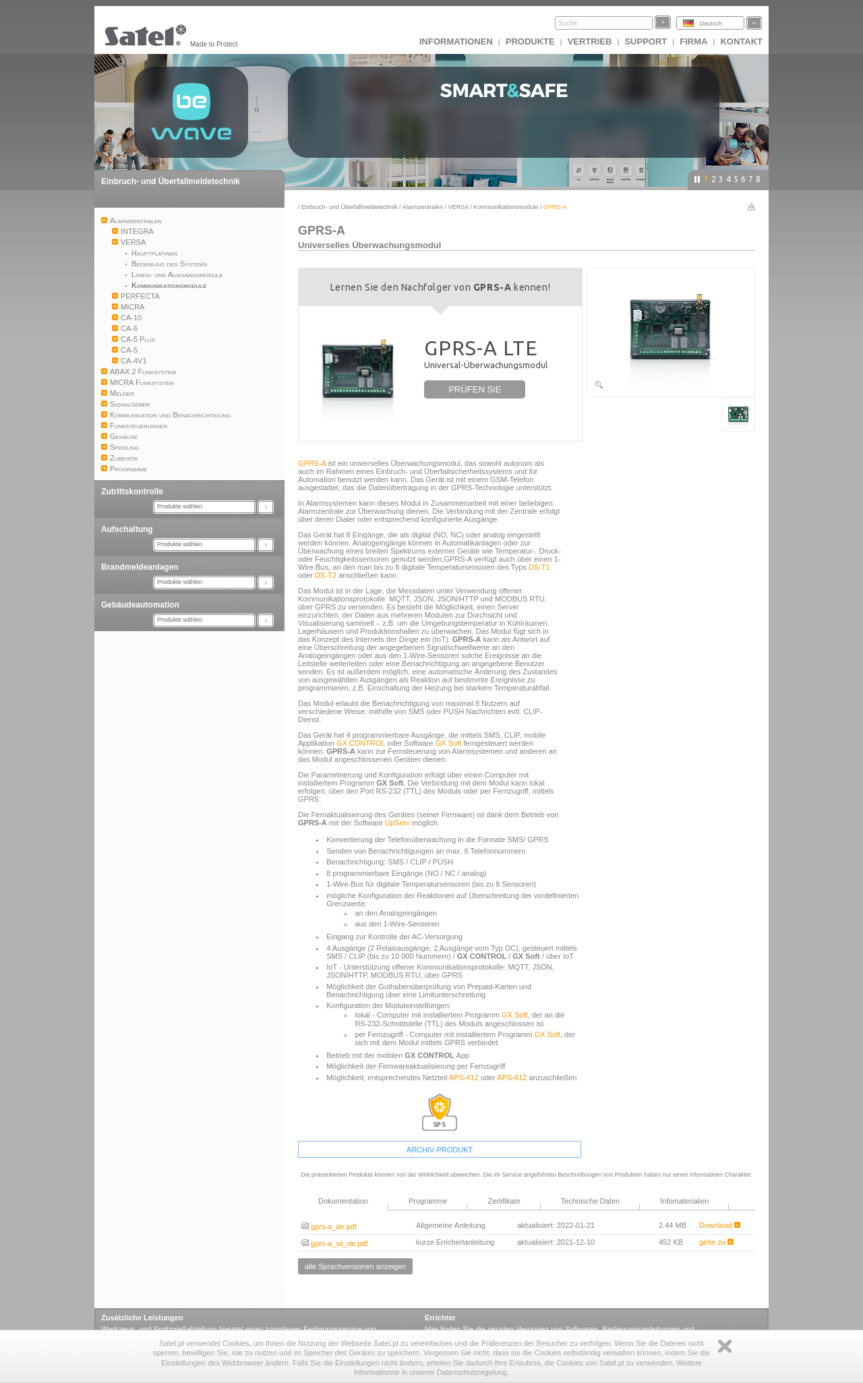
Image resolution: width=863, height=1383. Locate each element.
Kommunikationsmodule (505, 207)
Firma (693, 41)
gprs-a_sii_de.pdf (334, 1243)
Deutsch (711, 23)
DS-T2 (325, 575)
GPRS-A (312, 463)
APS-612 (512, 1077)
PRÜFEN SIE (474, 389)
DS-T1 (539, 567)
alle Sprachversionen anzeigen (355, 1266)
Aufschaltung (127, 529)
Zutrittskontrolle (132, 491)
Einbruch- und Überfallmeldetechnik (170, 181)
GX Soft (449, 743)
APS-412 (464, 1077)
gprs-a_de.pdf (329, 1227)
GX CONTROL (360, 743)
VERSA (458, 207)
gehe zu (716, 1242)
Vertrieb (590, 41)
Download (719, 1225)
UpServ (397, 823)
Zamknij (725, 1346)
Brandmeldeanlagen (140, 567)
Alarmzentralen (423, 207)
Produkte (530, 41)
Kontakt (741, 41)
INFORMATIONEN (456, 41)
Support (645, 41)
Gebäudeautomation (140, 605)
